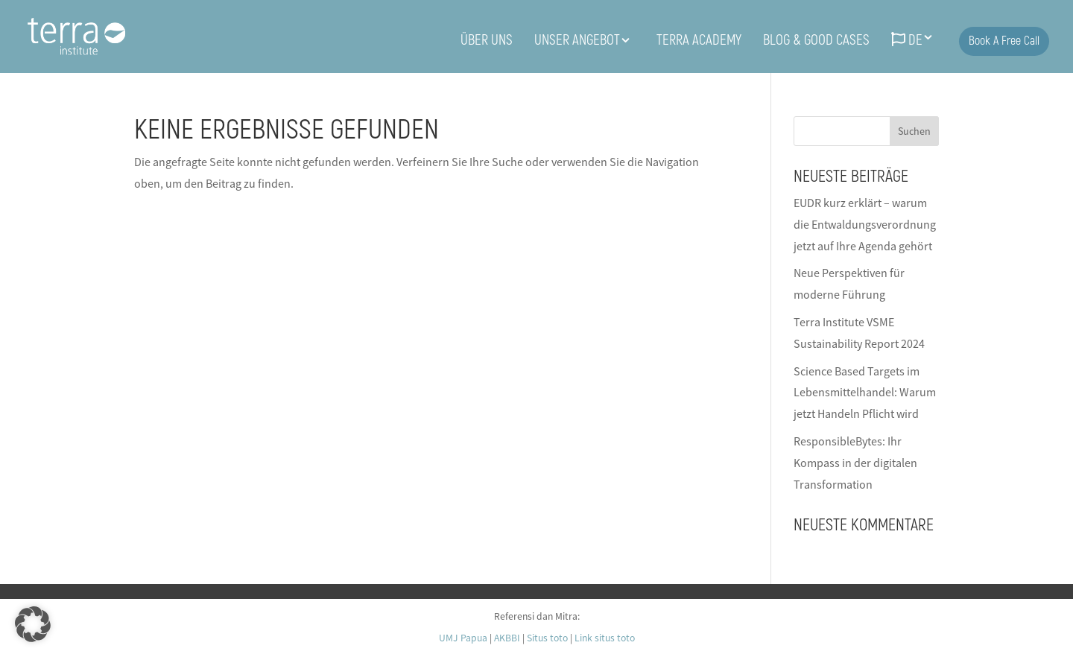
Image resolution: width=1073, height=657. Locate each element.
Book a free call (1004, 41)
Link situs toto (605, 638)
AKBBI (507, 638)
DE (906, 40)
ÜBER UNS (486, 42)
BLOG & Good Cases (816, 42)
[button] (33, 624)
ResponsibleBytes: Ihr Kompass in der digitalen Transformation (855, 463)
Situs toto (547, 638)
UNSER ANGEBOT (577, 42)
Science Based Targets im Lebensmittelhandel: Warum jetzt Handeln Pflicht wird (865, 393)
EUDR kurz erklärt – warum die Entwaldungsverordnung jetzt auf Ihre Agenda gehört (865, 224)
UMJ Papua (463, 638)
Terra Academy (698, 42)
